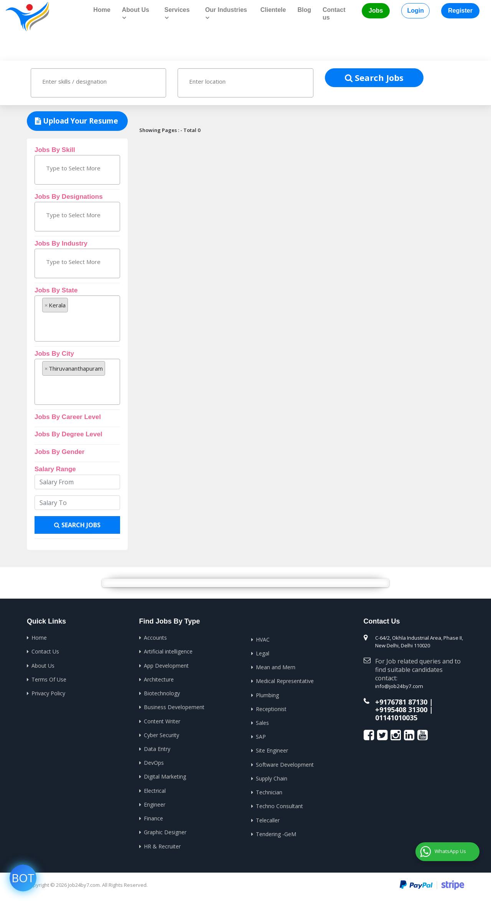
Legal (262, 653)
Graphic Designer (165, 833)
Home (101, 10)
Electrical (155, 791)
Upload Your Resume (76, 121)
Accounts (155, 637)
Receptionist (271, 709)
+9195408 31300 (401, 708)
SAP (261, 737)
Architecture (159, 679)
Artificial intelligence (168, 651)
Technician (269, 793)
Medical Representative (285, 681)
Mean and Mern (275, 667)
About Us (42, 665)
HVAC (263, 639)
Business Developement (174, 707)
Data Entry (157, 749)
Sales (262, 723)
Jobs (376, 10)
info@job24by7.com (398, 685)
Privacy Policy (48, 693)
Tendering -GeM (276, 835)
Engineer (154, 805)
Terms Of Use (48, 679)
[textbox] (75, 81)
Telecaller (268, 821)
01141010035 (396, 715)
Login (415, 10)
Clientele (273, 10)
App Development (166, 665)
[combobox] (98, 82)
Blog (304, 10)
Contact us (334, 14)
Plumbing (267, 695)
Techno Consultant (279, 807)
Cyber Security (161, 735)
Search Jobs (374, 77)
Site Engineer (272, 751)
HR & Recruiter (162, 847)
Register (460, 10)
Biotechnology (162, 693)
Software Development (285, 765)
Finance (153, 819)
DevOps (154, 763)
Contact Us (45, 651)
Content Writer (162, 721)
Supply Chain (271, 779)
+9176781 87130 (401, 700)
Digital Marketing (165, 777)
